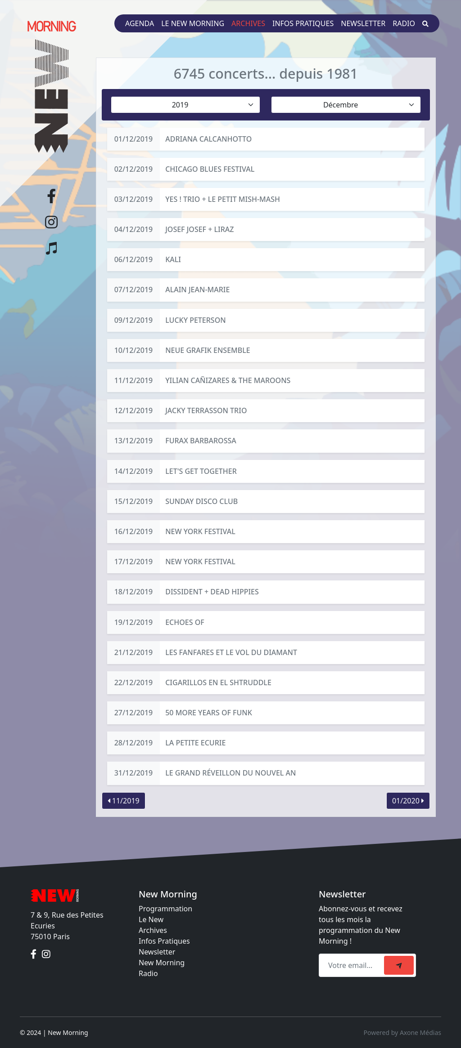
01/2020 (408, 801)
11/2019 (124, 801)
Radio (404, 23)
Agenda (139, 23)
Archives (248, 23)
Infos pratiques (303, 23)
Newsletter (363, 23)
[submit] (399, 965)
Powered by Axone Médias (402, 1032)
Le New (151, 919)
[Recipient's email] (352, 965)
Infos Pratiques (164, 941)
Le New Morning (192, 23)
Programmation (165, 909)
